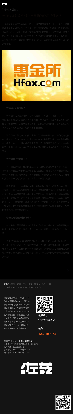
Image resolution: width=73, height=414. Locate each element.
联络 (43, 284)
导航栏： (7, 284)
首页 (13, 284)
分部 (49, 284)
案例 (19, 284)
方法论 (37, 284)
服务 (30, 284)
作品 (24, 284)
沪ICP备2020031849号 (33, 287)
